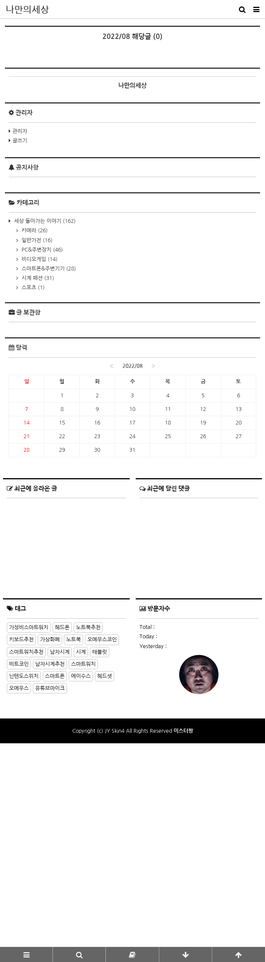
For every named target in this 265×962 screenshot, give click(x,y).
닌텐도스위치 (24, 879)
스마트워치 (83, 867)
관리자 (19, 334)
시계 (81, 855)
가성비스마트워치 (28, 830)
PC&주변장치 (41, 453)
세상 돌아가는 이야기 (44, 424)
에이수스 (81, 879)
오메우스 (19, 891)
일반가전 (36, 443)
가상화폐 (50, 843)
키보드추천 (21, 843)
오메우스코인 (102, 843)
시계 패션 (37, 481)
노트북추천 (88, 830)
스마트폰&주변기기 (48, 471)
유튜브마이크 (50, 891)
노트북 (73, 843)
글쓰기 (19, 344)
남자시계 (60, 855)
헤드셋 (104, 879)
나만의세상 (27, 9)
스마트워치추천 (26, 855)
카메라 (34, 434)
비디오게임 (38, 462)
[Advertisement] (132, 105)
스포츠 (32, 491)
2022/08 (132, 569)
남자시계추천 (50, 867)
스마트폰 (55, 879)
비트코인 (19, 867)
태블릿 (99, 855)
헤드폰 (62, 830)
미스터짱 (183, 934)
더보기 (119, 810)
